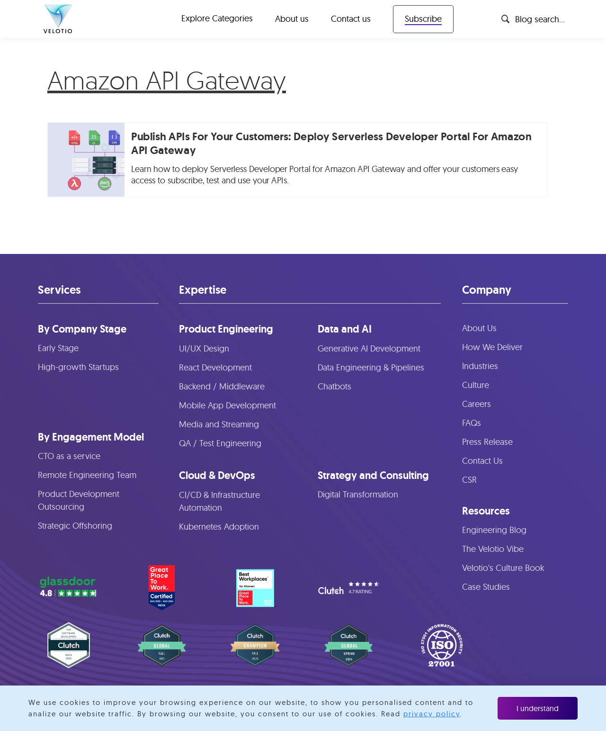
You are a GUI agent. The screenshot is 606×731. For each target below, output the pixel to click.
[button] (217, 19)
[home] (58, 19)
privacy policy (431, 713)
